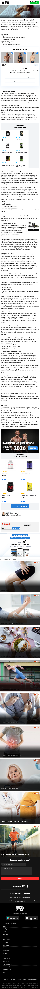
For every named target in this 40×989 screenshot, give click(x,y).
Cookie (24, 966)
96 (23, 976)
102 (33, 976)
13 (19, 970)
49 (32, 972)
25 (36, 970)
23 (33, 970)
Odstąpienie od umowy (20, 984)
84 (7, 976)
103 (35, 976)
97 (24, 976)
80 (37, 974)
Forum (4, 959)
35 (13, 972)
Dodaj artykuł (6, 966)
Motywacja (6, 948)
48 (31, 972)
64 (15, 974)
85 (8, 976)
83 (5, 976)
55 (3, 974)
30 (6, 972)
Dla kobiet (5, 929)
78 (35, 974)
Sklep (4, 913)
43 (24, 972)
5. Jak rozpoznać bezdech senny (9, 42)
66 (18, 974)
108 (23, 978)
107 (21, 978)
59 (9, 974)
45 (26, 972)
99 (27, 976)
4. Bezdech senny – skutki (7, 41)
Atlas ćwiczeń (6, 924)
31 (7, 972)
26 (37, 970)
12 (18, 970)
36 (14, 972)
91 (16, 976)
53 (37, 972)
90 (15, 976)
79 (36, 974)
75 (31, 974)
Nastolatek (6, 938)
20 (29, 970)
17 (25, 970)
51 (35, 972)
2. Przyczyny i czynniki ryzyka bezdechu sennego (13, 37)
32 (9, 972)
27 (2, 972)
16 (23, 970)
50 (33, 972)
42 (22, 972)
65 (17, 974)
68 (21, 974)
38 (17, 972)
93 (19, 976)
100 (29, 976)
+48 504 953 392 (14, 884)
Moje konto (6, 932)
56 (5, 974)
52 (36, 972)
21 (30, 970)
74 (29, 974)
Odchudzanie (6, 935)
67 (20, 974)
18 (26, 970)
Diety (4, 919)
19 (27, 970)
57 (6, 974)
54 (2, 974)
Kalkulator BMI (6, 946)
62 (13, 974)
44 (25, 972)
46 (28, 972)
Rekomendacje (7, 957)
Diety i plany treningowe (9, 910)
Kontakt (19, 966)
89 (13, 976)
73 (28, 974)
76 (32, 974)
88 (12, 976)
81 (2, 976)
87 (11, 976)
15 (22, 970)
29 (5, 972)
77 (33, 974)
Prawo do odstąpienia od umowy (20, 982)
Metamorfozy (6, 927)
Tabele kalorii (6, 954)
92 (18, 976)
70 (24, 974)
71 (25, 974)
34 (11, 972)
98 (26, 976)
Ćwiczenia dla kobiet (8, 943)
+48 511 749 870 (26, 884)
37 (15, 972)
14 (20, 970)
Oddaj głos (16, 515)
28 (3, 972)
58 (7, 974)
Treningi (5, 916)
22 (31, 970)
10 (15, 970)
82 (4, 976)
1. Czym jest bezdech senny (7, 36)
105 (17, 978)
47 (29, 972)
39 (18, 972)
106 (19, 978)
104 (37, 976)
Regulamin (13, 966)
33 (10, 972)
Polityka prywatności (32, 966)
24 (34, 970)
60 (10, 974)
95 (22, 976)
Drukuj (27, 513)
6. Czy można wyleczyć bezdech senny (10, 44)
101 (31, 976)
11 (16, 970)
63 (14, 974)
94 (20, 976)
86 (9, 976)
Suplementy (6, 921)
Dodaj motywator (7, 951)
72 (26, 974)
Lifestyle (5, 940)
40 (20, 972)
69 (22, 974)
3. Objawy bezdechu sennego (8, 39)
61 (11, 974)
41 (21, 972)
